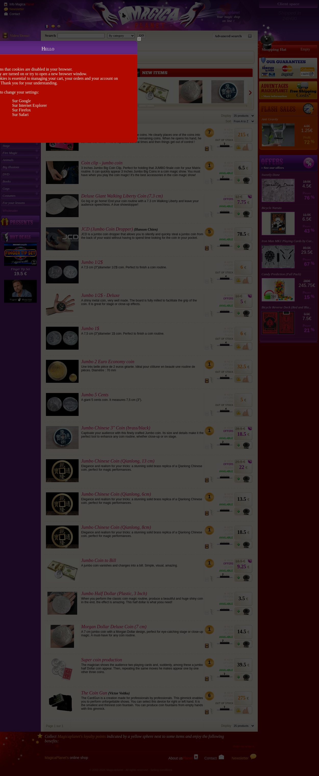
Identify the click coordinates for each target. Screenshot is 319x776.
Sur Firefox (21, 110)
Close (139, 39)
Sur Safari (20, 114)
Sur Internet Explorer (29, 105)
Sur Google (21, 101)
